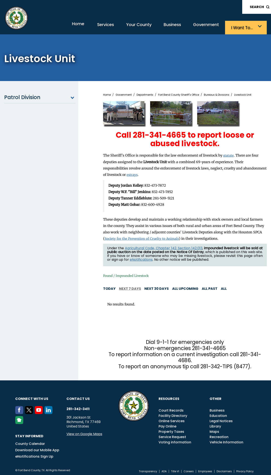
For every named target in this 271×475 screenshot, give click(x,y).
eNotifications (141, 257)
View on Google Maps (84, 432)
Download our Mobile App (37, 448)
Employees (205, 469)
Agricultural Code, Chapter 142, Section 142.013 (163, 246)
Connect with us (31, 396)
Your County (127, 26)
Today (109, 287)
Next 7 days (130, 287)
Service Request (172, 435)
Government (203, 26)
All (224, 287)
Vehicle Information (226, 440)
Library (215, 424)
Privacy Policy (245, 469)
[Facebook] (20, 411)
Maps (214, 429)
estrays (132, 173)
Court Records (171, 408)
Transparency (148, 469)
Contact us (78, 396)
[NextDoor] (20, 421)
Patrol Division (40, 96)
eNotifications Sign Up (34, 454)
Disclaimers (224, 469)
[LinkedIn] (49, 411)
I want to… (243, 26)
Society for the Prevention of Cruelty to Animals (142, 237)
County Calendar (30, 441)
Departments (145, 93)
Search (257, 6)
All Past (209, 287)
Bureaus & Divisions (216, 93)
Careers (189, 469)
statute (228, 154)
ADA (164, 469)
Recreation (219, 435)
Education (218, 413)
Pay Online (167, 424)
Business (165, 26)
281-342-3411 (78, 407)
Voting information (175, 440)
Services (89, 26)
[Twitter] (30, 411)
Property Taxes (171, 429)
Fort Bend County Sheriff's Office (178, 93)
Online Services (172, 419)
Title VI (175, 469)
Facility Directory (173, 413)
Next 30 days (156, 287)
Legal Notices (221, 419)
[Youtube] (39, 411)
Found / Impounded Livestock (127, 274)
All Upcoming (185, 287)
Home (58, 26)
